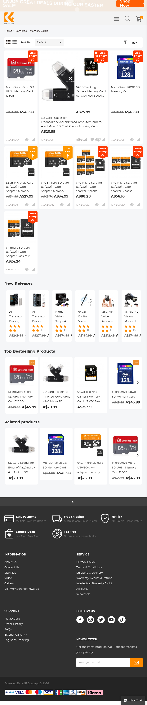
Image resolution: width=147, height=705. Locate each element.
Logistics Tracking (16, 640)
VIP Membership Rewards (21, 589)
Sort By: (25, 42)
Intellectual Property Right (94, 583)
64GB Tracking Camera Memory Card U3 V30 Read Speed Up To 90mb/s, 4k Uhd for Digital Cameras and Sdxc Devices (91, 92)
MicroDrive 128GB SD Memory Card (125, 89)
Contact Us (11, 567)
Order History (13, 624)
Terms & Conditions (89, 567)
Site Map (10, 573)
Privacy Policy (85, 562)
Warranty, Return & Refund (94, 578)
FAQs (8, 629)
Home (8, 31)
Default (41, 42)
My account (12, 618)
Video (8, 578)
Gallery (9, 583)
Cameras (21, 31)
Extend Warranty (15, 634)
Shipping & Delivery (89, 573)
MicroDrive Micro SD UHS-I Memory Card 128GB (20, 91)
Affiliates (82, 589)
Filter (133, 43)
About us (10, 562)
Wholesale (83, 594)
